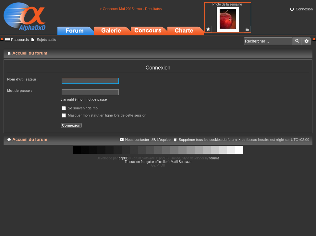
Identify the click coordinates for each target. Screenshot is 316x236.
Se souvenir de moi (80, 108)
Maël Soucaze (181, 162)
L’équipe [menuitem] (164, 140)
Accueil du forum (29, 139)
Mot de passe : (19, 91)
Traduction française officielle (145, 162)
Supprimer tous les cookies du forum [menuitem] (208, 140)
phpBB (123, 158)
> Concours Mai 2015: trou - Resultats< (131, 9)
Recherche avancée (306, 41)
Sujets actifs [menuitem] (46, 40)
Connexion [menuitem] (304, 9)
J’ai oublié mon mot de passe (84, 99)
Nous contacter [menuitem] (137, 140)
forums (215, 158)
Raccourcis (20, 40)
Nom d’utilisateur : (23, 79)
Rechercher (297, 41)
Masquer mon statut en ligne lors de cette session (104, 115)
